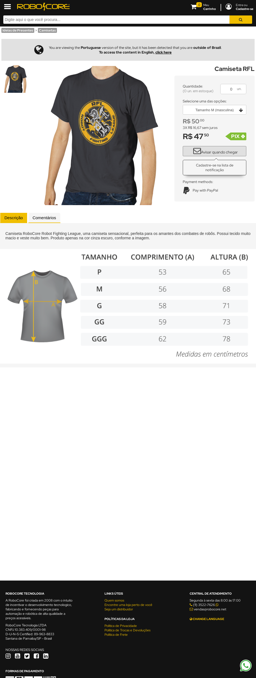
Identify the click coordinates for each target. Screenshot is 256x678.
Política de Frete (116, 634)
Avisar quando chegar (213, 150)
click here (163, 52)
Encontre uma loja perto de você (128, 605)
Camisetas (47, 30)
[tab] (13, 218)
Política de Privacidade (121, 626)
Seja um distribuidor (119, 609)
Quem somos (114, 600)
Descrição (13, 217)
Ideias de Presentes (17, 30)
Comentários (44, 217)
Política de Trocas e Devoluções (127, 630)
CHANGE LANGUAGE (207, 619)
